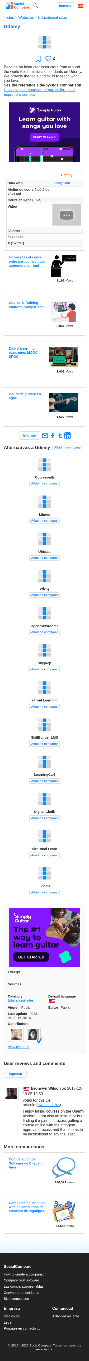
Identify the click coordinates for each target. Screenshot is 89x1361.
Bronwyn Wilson (46, 1089)
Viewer (13, 1007)
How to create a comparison (25, 1274)
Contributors (18, 1024)
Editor (53, 1007)
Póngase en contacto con (23, 1328)
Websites (26, 17)
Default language (62, 996)
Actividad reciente (65, 1316)
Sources (14, 984)
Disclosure (12, 1316)
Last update (17, 1014)
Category (15, 996)
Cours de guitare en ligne (25, 396)
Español (80, 6)
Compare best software (21, 1280)
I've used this (48, 1105)
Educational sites (52, 17)
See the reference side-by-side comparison (42, 85)
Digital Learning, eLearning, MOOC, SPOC (24, 353)
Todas (9, 17)
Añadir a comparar (67, 447)
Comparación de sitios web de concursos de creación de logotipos (27, 1207)
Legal (8, 1322)
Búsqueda (35, 5)
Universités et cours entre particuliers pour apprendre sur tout (27, 261)
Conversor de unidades (21, 1293)
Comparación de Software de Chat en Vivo (25, 1163)
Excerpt (14, 972)
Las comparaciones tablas (23, 1286)
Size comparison (16, 1299)
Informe (29, 435)
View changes (18, 1047)
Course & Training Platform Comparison (26, 305)
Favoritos (38, 58)
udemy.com (61, 183)
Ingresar (65, 5)
